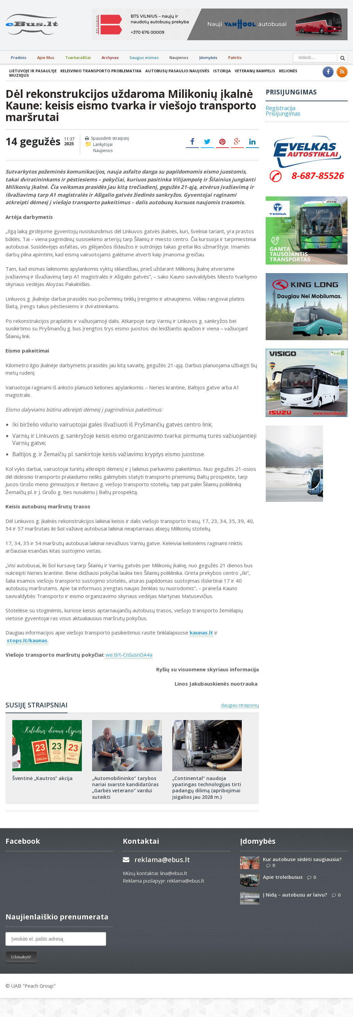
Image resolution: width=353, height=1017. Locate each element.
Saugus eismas (144, 57)
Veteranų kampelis (255, 71)
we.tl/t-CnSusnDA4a (129, 654)
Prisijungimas (283, 113)
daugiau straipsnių (240, 705)
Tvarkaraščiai (78, 57)
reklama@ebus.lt (162, 859)
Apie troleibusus (283, 877)
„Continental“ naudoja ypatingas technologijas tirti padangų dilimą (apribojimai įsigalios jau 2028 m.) (206, 787)
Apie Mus (45, 57)
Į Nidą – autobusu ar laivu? (295, 895)
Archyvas (110, 57)
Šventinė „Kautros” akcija (42, 778)
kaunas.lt (201, 632)
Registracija (280, 108)
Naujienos (179, 57)
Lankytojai (103, 144)
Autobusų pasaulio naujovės (177, 71)
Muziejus (19, 75)
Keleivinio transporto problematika (101, 71)
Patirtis (234, 57)
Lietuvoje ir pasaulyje (33, 71)
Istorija (222, 71)
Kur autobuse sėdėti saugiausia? (302, 859)
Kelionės (288, 71)
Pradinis (18, 57)
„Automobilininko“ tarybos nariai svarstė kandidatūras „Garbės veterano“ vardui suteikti (125, 787)
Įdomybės (208, 57)
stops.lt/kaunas (27, 640)
